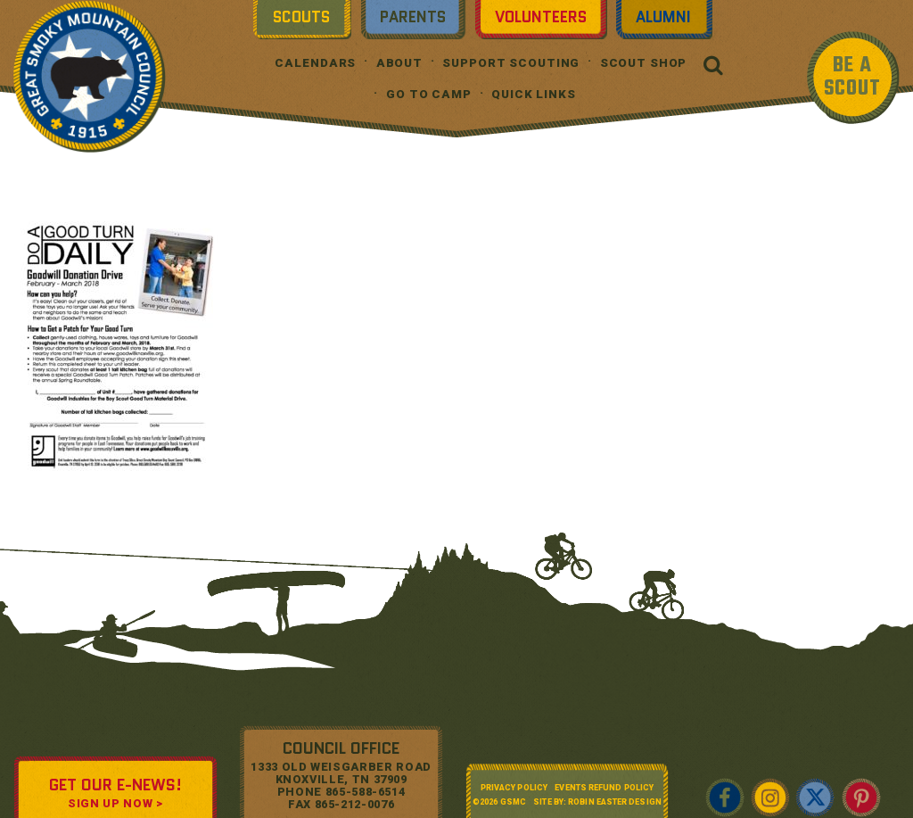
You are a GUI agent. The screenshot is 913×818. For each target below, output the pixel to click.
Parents (413, 17)
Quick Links (533, 94)
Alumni (663, 17)
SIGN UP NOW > (115, 803)
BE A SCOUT (852, 77)
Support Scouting (511, 63)
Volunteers (541, 17)
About (399, 63)
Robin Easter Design (615, 801)
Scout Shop (643, 63)
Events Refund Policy (604, 787)
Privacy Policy (514, 787)
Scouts (301, 17)
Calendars (315, 63)
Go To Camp (429, 94)
